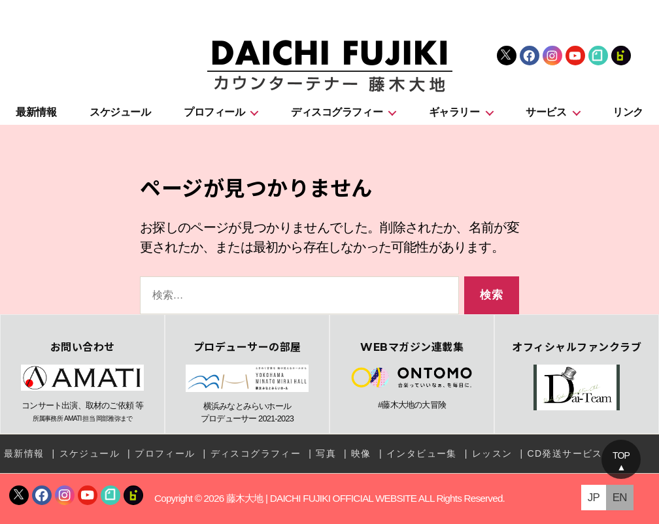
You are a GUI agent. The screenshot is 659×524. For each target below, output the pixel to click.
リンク (628, 112)
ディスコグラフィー (336, 112)
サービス (546, 112)
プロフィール (214, 112)
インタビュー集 (421, 453)
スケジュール (120, 112)
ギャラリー (454, 112)
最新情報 (36, 112)
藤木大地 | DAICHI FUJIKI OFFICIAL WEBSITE (321, 498)
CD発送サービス (564, 453)
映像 (361, 453)
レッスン (492, 453)
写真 (326, 453)
